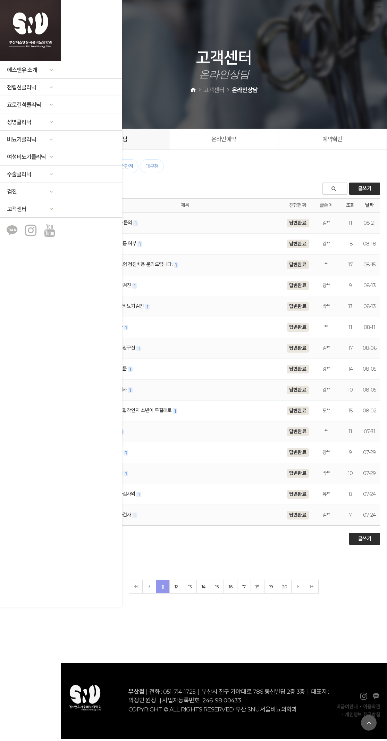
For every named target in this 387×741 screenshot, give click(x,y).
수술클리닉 (30, 174)
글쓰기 (364, 190)
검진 (30, 191)
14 (203, 588)
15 (217, 588)
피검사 (117, 391)
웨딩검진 (119, 287)
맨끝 (312, 588)
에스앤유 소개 (30, 70)
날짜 (369, 207)
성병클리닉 (30, 122)
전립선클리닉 (30, 87)
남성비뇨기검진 (126, 308)
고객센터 (30, 209)
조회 (350, 207)
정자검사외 (121, 495)
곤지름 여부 (122, 245)
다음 (298, 588)
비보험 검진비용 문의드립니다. (140, 266)
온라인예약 (224, 139)
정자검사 (119, 516)
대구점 (151, 168)
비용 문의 (120, 224)
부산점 (101, 168)
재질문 (117, 370)
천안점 (126, 168)
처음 (136, 588)
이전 (149, 588)
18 (257, 588)
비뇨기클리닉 (30, 139)
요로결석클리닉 (30, 105)
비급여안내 (347, 708)
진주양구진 (121, 349)
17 (244, 588)
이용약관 (371, 708)
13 (190, 588)
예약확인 (332, 139)
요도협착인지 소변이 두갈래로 (140, 412)
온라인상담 (115, 139)
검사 (115, 328)
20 (284, 588)
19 (271, 588)
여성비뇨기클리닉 (30, 157)
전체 (78, 168)
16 (231, 588)
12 (176, 588)
